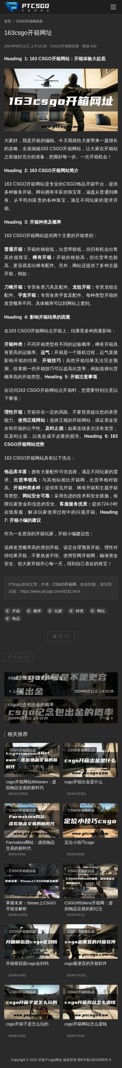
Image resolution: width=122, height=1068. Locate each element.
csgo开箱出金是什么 (84, 781)
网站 (101, 611)
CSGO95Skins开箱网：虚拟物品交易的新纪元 (89, 905)
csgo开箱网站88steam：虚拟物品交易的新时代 (31, 784)
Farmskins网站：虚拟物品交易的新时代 (30, 845)
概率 (37, 611)
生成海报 (18, 657)
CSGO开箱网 (64, 584)
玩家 (58, 611)
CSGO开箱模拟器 (64, 46)
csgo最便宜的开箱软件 (86, 963)
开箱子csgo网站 (50, 1060)
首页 (7, 21)
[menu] (113, 7)
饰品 (16, 618)
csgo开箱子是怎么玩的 (27, 1023)
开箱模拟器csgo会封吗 (27, 963)
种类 (80, 611)
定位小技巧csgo (80, 842)
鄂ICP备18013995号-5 (94, 1060)
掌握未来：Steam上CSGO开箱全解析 (31, 905)
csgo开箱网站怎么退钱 (86, 1023)
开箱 (16, 611)
